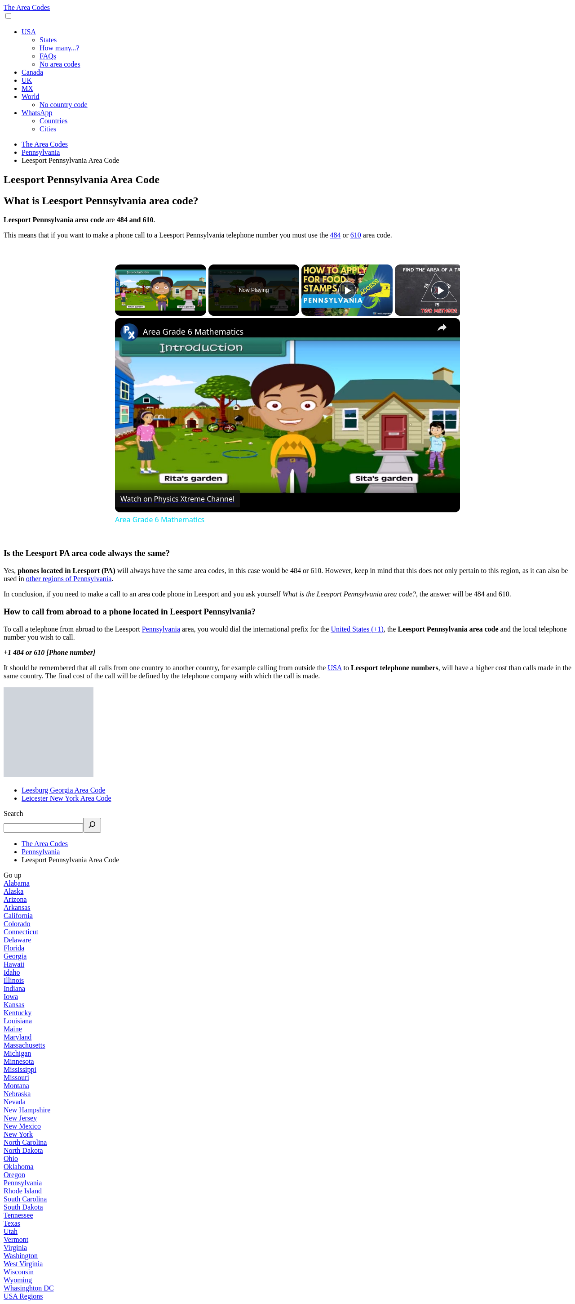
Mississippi (20, 1069)
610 (355, 235)
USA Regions (23, 1296)
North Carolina (25, 1142)
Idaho (12, 972)
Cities (48, 129)
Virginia (15, 1247)
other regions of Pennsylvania (69, 579)
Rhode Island (23, 1191)
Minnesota (19, 1061)
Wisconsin (19, 1272)
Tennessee (18, 1215)
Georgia (15, 956)
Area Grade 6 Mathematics (193, 331)
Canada (32, 72)
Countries (53, 121)
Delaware (17, 940)
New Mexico (22, 1126)
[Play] (347, 290)
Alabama (17, 883)
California (18, 915)
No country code (64, 104)
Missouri (16, 1077)
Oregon (14, 1175)
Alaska (13, 891)
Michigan (17, 1053)
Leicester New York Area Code (66, 798)
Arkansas (17, 907)
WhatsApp (37, 113)
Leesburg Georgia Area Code (63, 790)
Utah (11, 1231)
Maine (13, 1029)
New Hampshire (27, 1110)
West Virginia (23, 1264)
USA (29, 32)
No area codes (60, 64)
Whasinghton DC (29, 1288)
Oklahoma (19, 1166)
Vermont (16, 1239)
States (48, 40)
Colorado (17, 924)
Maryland (17, 1037)
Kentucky (17, 1013)
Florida (14, 948)
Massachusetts (24, 1045)
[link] (129, 332)
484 (335, 235)
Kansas (14, 1004)
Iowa (11, 996)
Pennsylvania (161, 629)
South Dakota (23, 1207)
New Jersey (20, 1118)
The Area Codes (27, 7)
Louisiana (18, 1021)
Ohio (11, 1158)
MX (27, 88)
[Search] (92, 825)
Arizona (15, 899)
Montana (16, 1085)
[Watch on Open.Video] (177, 498)
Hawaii (14, 964)
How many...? (60, 48)
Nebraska (17, 1094)
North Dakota (23, 1150)
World (31, 96)
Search (13, 813)
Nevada (15, 1102)
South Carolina (25, 1199)
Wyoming (18, 1280)
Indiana (14, 988)
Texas (12, 1223)
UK (27, 80)
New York (18, 1134)
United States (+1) (357, 629)
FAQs (48, 56)
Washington (21, 1255)
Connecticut (21, 932)
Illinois (14, 980)
